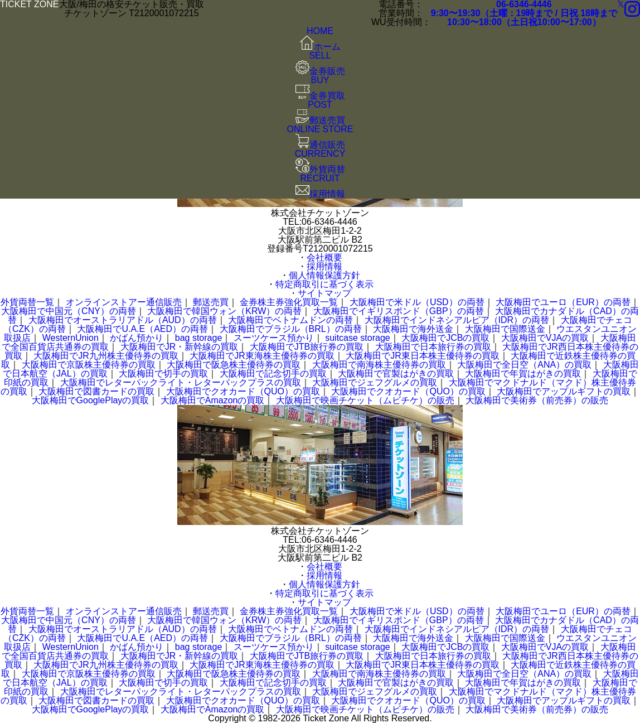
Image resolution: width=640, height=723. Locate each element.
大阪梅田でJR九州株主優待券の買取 (105, 355)
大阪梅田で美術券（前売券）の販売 (537, 400)
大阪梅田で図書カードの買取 (96, 391)
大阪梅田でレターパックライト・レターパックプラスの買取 (180, 382)
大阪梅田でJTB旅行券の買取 (306, 346)
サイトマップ (324, 293)
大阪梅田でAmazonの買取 (213, 400)
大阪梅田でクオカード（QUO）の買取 (243, 391)
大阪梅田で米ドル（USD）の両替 (417, 302)
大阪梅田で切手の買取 (163, 373)
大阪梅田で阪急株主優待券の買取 (233, 364)
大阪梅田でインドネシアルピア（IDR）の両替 (457, 320)
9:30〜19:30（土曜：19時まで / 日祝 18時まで (524, 13)
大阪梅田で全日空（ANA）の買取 (524, 364)
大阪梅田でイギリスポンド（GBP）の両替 (398, 311)
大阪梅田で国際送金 (505, 329)
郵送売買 (211, 302)
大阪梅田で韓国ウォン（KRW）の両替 (224, 311)
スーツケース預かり (274, 338)
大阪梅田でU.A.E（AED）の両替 (142, 329)
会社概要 (324, 257)
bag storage (198, 338)
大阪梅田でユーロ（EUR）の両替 (563, 302)
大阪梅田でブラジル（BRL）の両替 (291, 329)
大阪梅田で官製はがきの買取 (396, 373)
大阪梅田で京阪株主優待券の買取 (89, 364)
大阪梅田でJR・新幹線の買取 (179, 346)
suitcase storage (357, 338)
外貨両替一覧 (27, 302)
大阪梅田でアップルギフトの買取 (564, 391)
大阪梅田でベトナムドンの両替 (290, 320)
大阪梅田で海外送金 (413, 329)
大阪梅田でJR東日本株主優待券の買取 (423, 355)
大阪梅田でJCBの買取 (445, 338)
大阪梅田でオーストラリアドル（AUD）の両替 (122, 320)
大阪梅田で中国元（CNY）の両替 (68, 311)
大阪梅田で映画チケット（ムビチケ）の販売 (365, 400)
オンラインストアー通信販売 (124, 302)
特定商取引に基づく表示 (324, 284)
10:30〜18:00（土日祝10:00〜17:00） (524, 22)
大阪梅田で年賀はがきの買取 (523, 373)
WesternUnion (70, 338)
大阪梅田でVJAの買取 (545, 338)
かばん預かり (136, 338)
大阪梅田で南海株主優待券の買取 (379, 364)
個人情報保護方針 (324, 275)
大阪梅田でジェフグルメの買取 (374, 382)
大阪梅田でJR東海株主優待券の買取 (262, 355)
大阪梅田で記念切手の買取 (273, 373)
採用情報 (324, 266)
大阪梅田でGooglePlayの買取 (90, 400)
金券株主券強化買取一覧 (289, 302)
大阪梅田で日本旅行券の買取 (433, 346)
